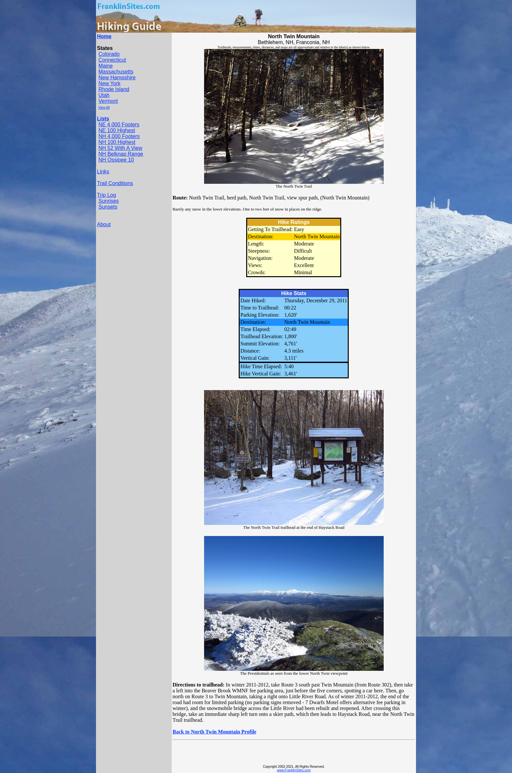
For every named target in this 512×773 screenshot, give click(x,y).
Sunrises (108, 201)
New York (109, 83)
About (104, 224)
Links (103, 171)
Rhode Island (113, 89)
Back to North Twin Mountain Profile (214, 731)
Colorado (109, 54)
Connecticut (112, 60)
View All (104, 107)
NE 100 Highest (116, 130)
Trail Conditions (115, 183)
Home (104, 36)
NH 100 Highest (116, 142)
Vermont (108, 101)
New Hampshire (117, 77)
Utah (103, 95)
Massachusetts (115, 71)
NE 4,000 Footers (118, 124)
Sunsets (107, 207)
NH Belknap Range (120, 154)
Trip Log (106, 195)
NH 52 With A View (120, 148)
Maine (105, 66)
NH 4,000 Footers (118, 136)
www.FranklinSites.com (294, 770)
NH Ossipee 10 (116, 160)
